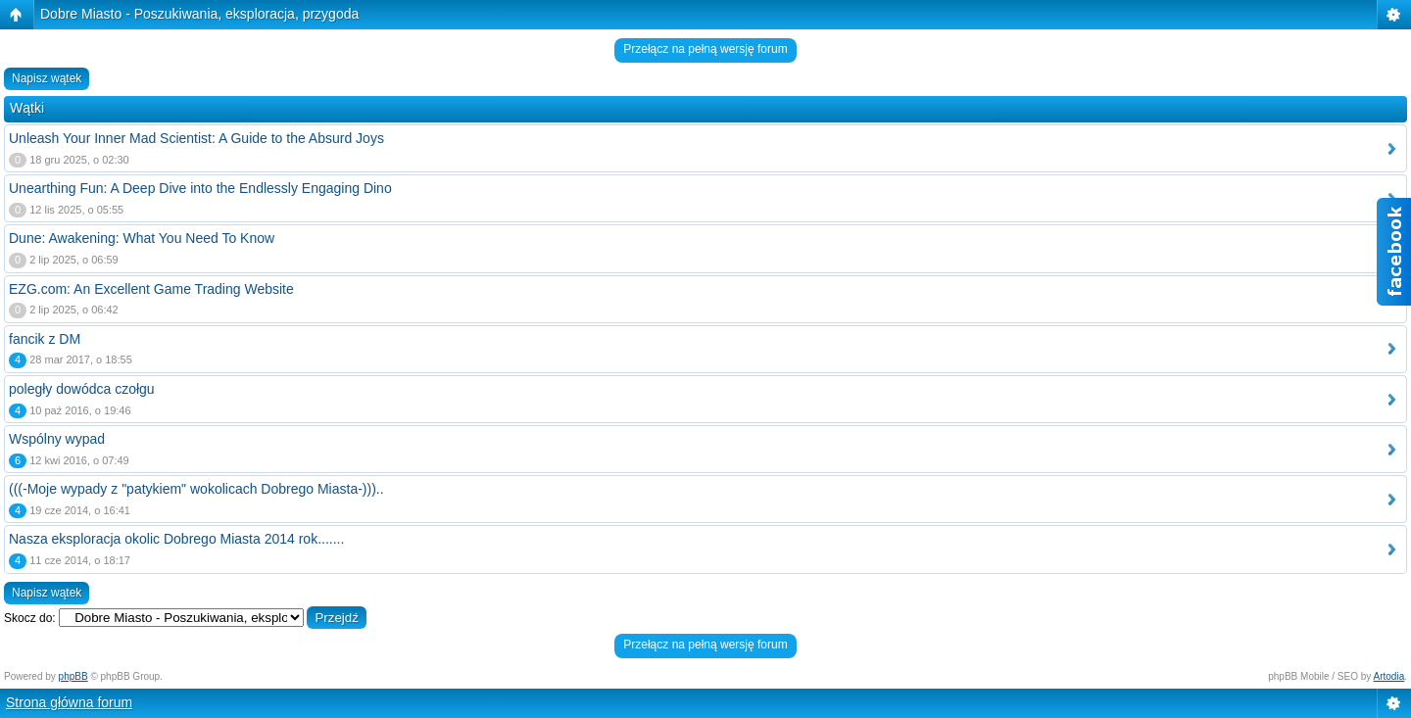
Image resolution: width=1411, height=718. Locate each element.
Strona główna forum (69, 702)
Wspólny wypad (57, 439)
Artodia (1389, 676)
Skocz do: (30, 618)
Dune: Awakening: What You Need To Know (141, 238)
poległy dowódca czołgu (82, 389)
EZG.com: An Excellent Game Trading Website (151, 289)
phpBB (73, 676)
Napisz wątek (46, 78)
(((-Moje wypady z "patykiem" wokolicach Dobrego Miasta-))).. (196, 489)
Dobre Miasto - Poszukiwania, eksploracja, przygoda (199, 14)
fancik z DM (44, 339)
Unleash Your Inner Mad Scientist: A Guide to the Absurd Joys (196, 138)
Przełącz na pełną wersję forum (705, 49)
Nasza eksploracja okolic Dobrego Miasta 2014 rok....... (176, 539)
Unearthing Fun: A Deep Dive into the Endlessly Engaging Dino (200, 188)
